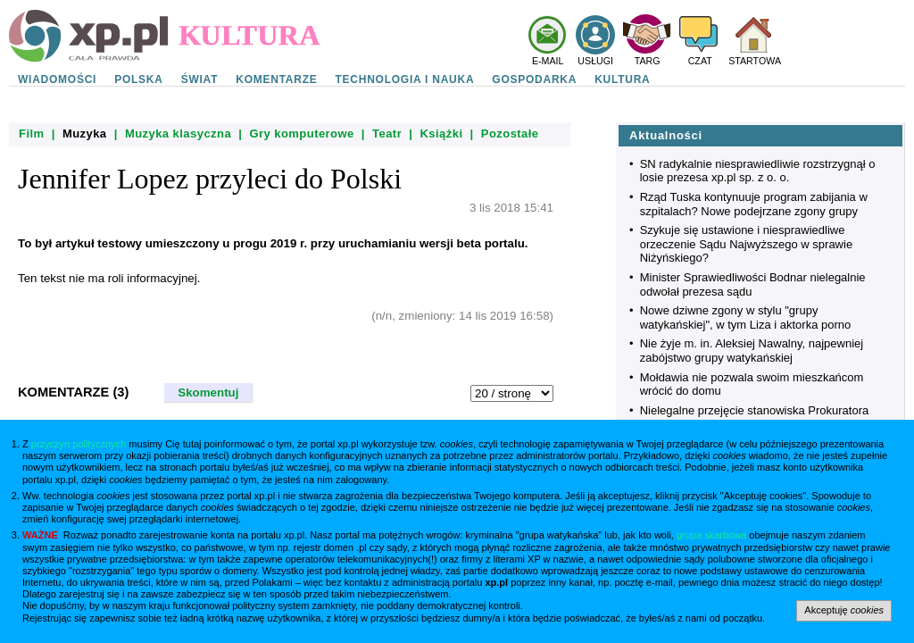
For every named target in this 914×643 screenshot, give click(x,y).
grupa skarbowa (711, 535)
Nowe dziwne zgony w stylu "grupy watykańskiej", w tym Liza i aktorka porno (746, 317)
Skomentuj (208, 392)
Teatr (387, 133)
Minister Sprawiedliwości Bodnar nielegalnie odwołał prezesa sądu (753, 284)
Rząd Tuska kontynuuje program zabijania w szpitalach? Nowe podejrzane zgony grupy (754, 204)
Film (32, 133)
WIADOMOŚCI (57, 79)
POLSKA (138, 79)
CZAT (700, 60)
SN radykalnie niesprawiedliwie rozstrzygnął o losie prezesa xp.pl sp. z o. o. (758, 171)
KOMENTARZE (276, 79)
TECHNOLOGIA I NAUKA (405, 79)
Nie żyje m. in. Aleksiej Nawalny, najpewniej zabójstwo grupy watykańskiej (751, 350)
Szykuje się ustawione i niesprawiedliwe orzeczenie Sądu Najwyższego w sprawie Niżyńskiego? (746, 243)
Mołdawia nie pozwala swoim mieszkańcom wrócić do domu (752, 384)
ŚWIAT (200, 79)
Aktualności (665, 135)
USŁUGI (595, 60)
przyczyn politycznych (78, 443)
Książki (441, 133)
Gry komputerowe (301, 133)
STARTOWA (754, 60)
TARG (648, 60)
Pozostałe (510, 133)
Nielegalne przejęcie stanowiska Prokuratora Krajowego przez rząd (754, 417)
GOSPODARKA (534, 79)
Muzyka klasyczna (178, 133)
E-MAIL (548, 60)
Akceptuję (844, 610)
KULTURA (622, 79)
